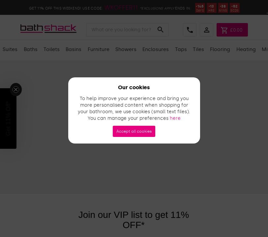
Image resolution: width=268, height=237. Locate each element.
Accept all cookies (134, 131)
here (175, 118)
